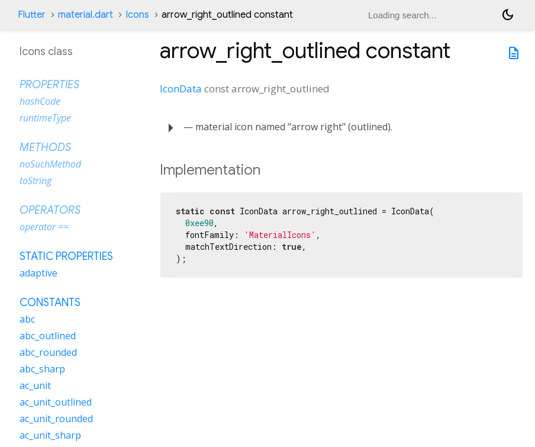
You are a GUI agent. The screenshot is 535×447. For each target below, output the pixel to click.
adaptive (38, 272)
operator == (44, 226)
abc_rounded (48, 352)
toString (35, 180)
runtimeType (45, 117)
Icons (137, 15)
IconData (181, 88)
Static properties (66, 256)
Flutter (32, 15)
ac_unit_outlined (56, 402)
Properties (49, 84)
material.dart (85, 15)
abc (27, 319)
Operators (50, 210)
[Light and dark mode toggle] (507, 14)
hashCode (40, 101)
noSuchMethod (50, 164)
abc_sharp (42, 368)
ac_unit (35, 385)
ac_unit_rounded (56, 418)
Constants (50, 302)
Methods (45, 147)
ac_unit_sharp (50, 435)
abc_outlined (48, 335)
